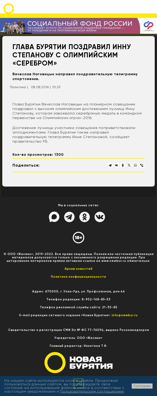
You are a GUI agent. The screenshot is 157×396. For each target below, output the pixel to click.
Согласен (142, 386)
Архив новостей (79, 268)
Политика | (19, 87)
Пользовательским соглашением (92, 391)
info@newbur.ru (125, 315)
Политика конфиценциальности (78, 276)
